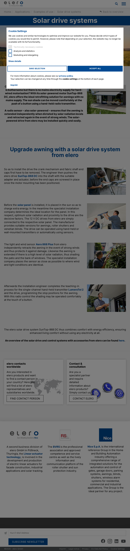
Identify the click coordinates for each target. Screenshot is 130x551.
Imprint (14, 85)
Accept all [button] (95, 68)
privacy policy (66, 76)
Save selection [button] (37, 68)
